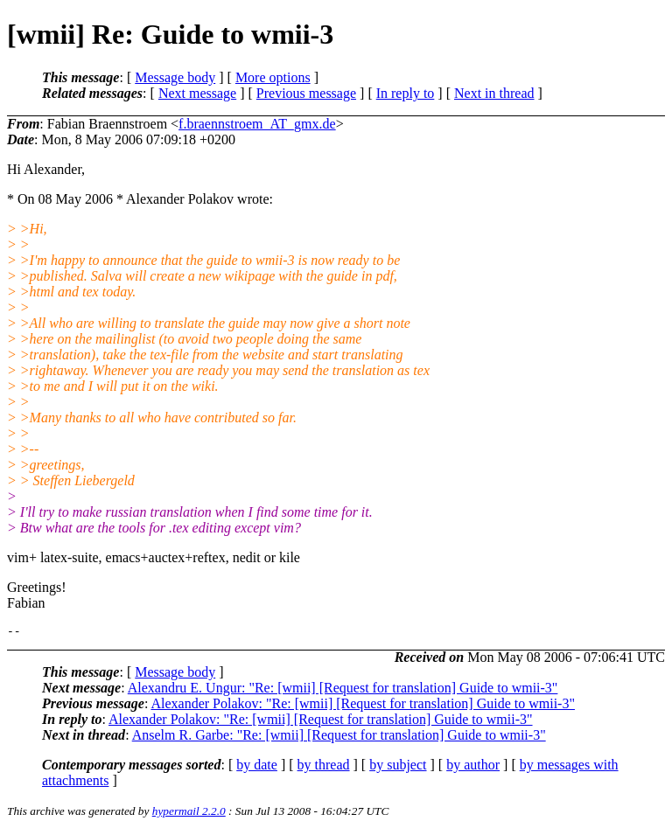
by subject (397, 767)
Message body (175, 77)
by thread (324, 767)
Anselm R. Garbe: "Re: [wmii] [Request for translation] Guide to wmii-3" (339, 737)
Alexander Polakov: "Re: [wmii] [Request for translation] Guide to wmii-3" (362, 706)
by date (256, 767)
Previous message (306, 93)
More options (273, 77)
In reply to (405, 93)
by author (473, 767)
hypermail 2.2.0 (189, 813)
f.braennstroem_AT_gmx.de (257, 123)
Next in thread (494, 93)
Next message (197, 93)
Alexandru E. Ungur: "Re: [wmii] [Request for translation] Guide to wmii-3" (343, 690)
